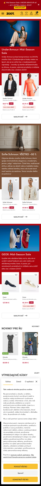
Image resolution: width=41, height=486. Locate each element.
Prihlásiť (31, 13)
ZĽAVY (36, 373)
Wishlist (26, 13)
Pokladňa (36, 13)
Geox (4, 297)
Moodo (5, 357)
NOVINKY (35, 326)
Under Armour (8, 98)
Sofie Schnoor (7, 202)
